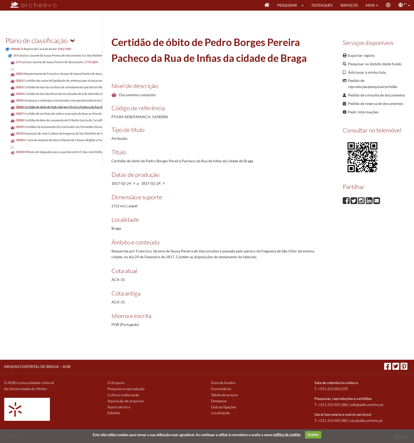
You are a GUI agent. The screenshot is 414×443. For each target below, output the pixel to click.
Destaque (219, 401)
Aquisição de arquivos (125, 401)
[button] (304, 5)
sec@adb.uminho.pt (366, 420)
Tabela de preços (224, 395)
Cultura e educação (123, 395)
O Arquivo (116, 382)
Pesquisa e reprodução (126, 388)
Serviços (349, 5)
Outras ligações (223, 407)
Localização (220, 412)
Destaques (322, 5)
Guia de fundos (223, 382)
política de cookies (287, 434)
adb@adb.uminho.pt (366, 404)
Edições (113, 412)
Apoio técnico (118, 407)
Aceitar (313, 434)
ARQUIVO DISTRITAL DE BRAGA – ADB (37, 366)
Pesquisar (287, 5)
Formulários (221, 388)
